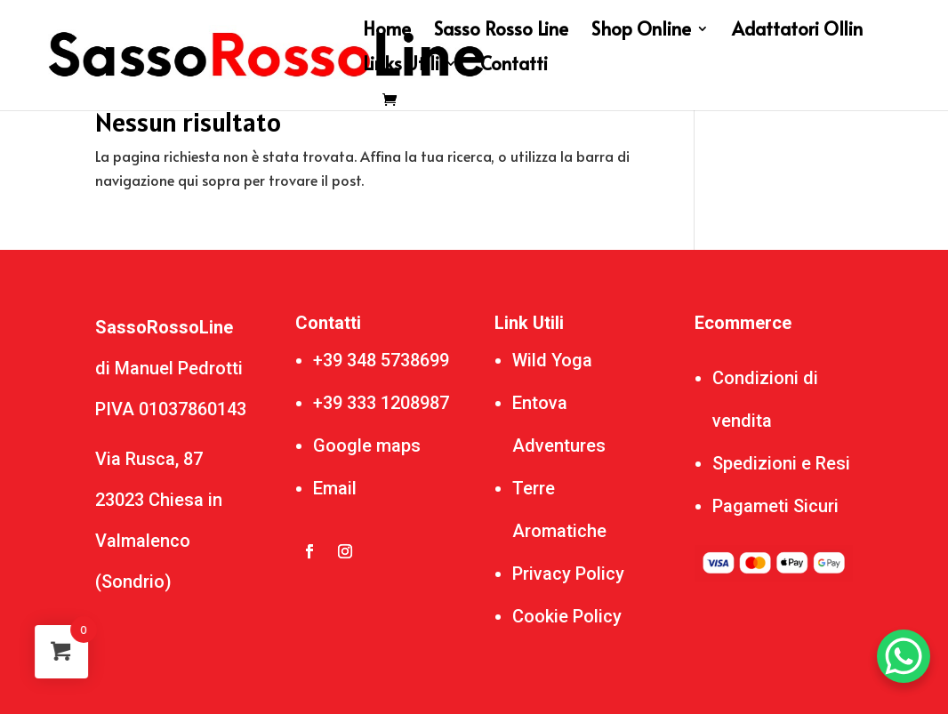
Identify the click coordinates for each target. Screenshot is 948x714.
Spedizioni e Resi (781, 463)
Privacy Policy (568, 573)
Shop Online (641, 31)
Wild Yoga (552, 360)
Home (387, 31)
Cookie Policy (567, 616)
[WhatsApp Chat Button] (903, 656)
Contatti (514, 66)
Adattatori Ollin (797, 31)
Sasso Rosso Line (501, 31)
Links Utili (401, 66)
